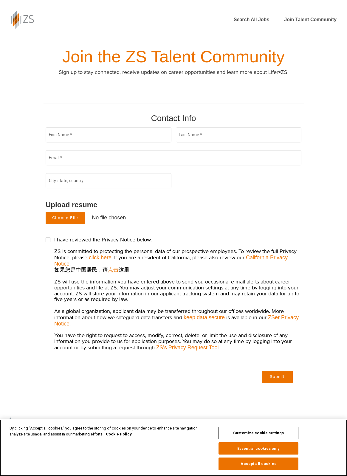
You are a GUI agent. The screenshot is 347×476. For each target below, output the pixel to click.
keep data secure (204, 317)
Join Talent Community (310, 19)
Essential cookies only (258, 448)
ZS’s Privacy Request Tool (187, 348)
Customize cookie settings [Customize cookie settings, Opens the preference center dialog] (258, 433)
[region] (173, 447)
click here (100, 258)
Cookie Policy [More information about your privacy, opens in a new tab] (119, 434)
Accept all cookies (258, 463)
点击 (113, 270)
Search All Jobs (251, 19)
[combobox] (108, 181)
